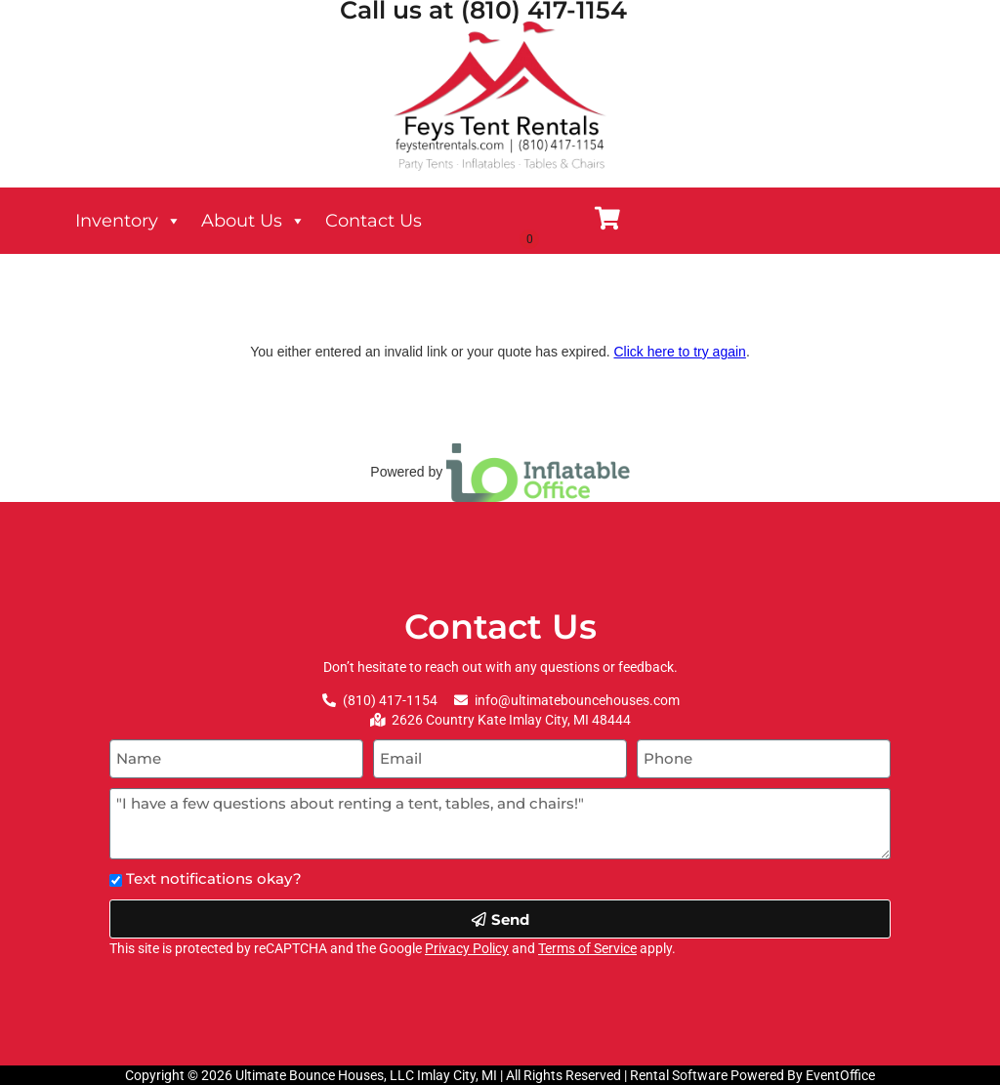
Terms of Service (587, 948)
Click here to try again (679, 351)
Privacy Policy (467, 948)
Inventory (128, 220)
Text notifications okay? (214, 878)
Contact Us (373, 220)
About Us (253, 220)
